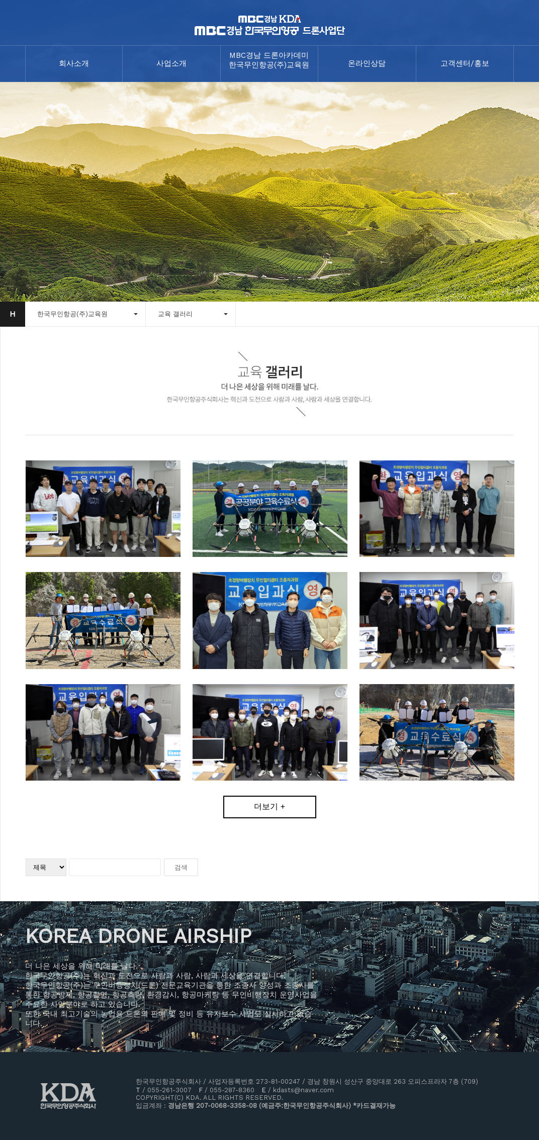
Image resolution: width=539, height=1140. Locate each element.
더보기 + (269, 806)
